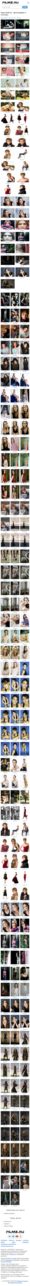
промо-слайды (8, 1226)
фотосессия (7, 1221)
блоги (3, 1242)
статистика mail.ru (7, 1246)
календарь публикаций (8, 1244)
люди (13, 1242)
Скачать (8, 29)
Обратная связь (22, 1281)
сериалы (26, 1240)
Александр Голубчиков (12, 1260)
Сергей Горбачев (6, 1261)
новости (11, 1240)
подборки (25, 1242)
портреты (7, 1223)
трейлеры (4, 1240)
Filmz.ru (12, 1254)
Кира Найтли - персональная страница (11, 18)
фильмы (18, 1240)
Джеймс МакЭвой (9, 1213)
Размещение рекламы (15, 1282)
